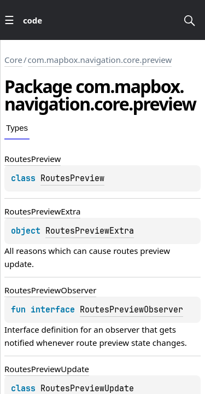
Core (13, 59)
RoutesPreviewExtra (89, 230)
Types (17, 127)
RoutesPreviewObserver (131, 309)
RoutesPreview (72, 178)
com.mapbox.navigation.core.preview (100, 59)
